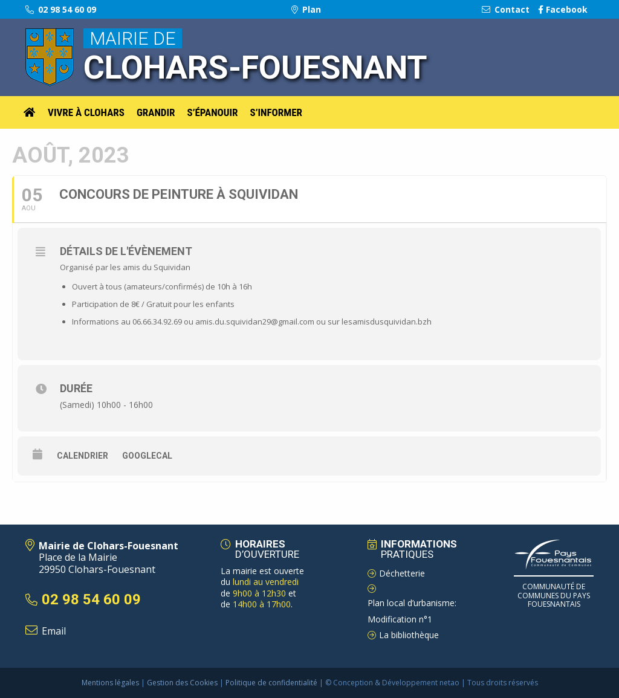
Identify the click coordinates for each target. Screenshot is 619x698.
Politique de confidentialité (271, 682)
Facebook (563, 9)
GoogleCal (147, 455)
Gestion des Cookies (182, 682)
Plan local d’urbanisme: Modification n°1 (412, 611)
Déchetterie (402, 573)
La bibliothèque (409, 635)
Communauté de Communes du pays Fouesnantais (553, 595)
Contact (506, 9)
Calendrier (82, 455)
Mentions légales (110, 682)
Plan (306, 9)
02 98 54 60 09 (60, 9)
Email (54, 631)
